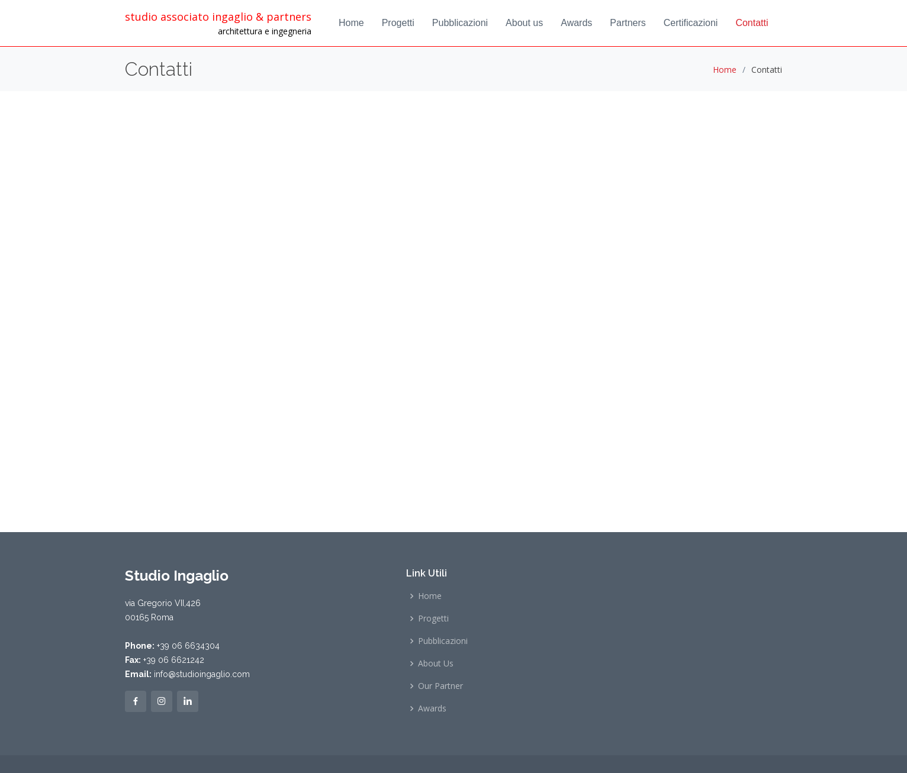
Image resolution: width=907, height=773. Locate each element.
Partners (627, 23)
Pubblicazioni (460, 23)
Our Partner (440, 686)
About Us (436, 663)
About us (524, 23)
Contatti (751, 23)
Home (351, 23)
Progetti (398, 23)
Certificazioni (691, 23)
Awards (576, 23)
